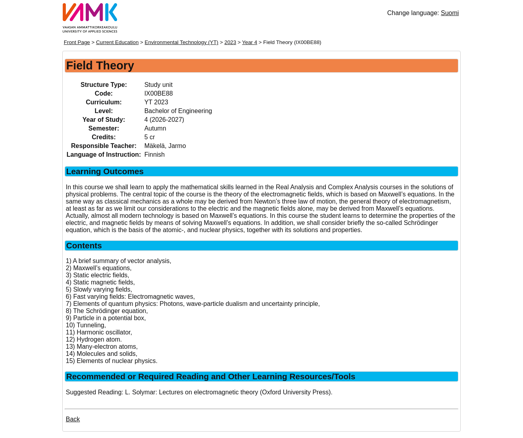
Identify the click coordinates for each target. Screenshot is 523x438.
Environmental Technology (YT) (182, 42)
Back (73, 419)
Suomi (450, 13)
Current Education (117, 42)
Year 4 (249, 42)
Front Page (77, 42)
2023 (231, 42)
